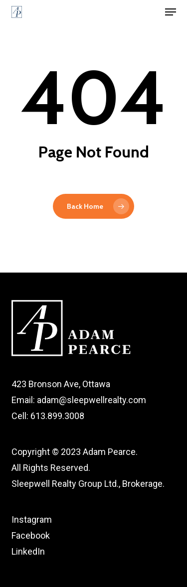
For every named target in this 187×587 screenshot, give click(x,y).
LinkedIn (28, 551)
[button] (170, 12)
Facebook (30, 535)
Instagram (31, 519)
